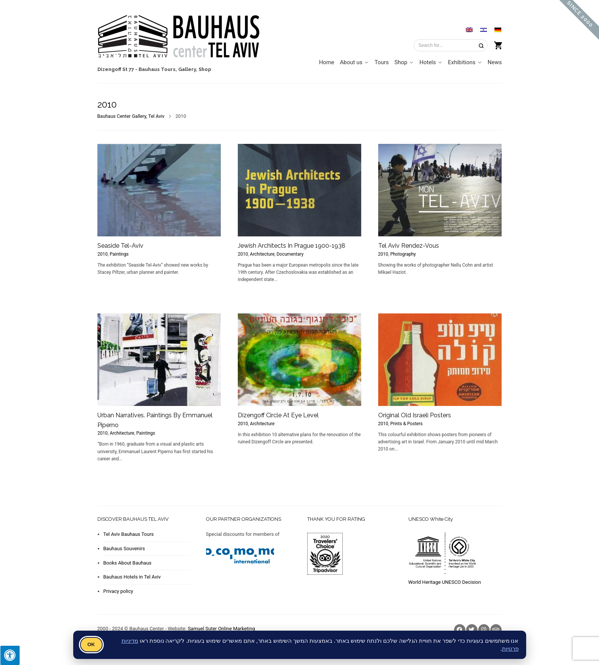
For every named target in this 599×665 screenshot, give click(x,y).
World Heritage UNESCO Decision (444, 582)
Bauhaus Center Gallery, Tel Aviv (131, 116)
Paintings (119, 254)
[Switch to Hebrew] (483, 29)
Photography (403, 254)
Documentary (290, 254)
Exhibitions (462, 62)
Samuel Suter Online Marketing (221, 628)
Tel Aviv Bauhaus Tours (128, 534)
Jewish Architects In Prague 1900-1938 (291, 245)
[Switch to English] (469, 29)
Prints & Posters (406, 423)
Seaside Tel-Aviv (120, 245)
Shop (205, 69)
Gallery (187, 69)
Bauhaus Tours (157, 69)
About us (351, 62)
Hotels (427, 62)
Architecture (262, 254)
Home (326, 62)
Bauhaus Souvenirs (124, 548)
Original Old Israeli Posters (414, 415)
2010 (102, 254)
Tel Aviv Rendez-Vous (408, 245)
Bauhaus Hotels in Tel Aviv (132, 577)
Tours (381, 62)
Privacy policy (118, 591)
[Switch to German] (498, 29)
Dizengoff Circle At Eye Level (278, 415)
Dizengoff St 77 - (117, 69)
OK (91, 644)
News (495, 62)
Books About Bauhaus (127, 563)
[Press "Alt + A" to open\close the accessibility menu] (10, 655)
